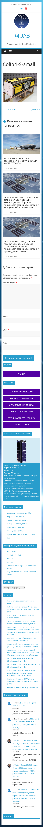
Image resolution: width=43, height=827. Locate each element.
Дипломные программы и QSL (19, 513)
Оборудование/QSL (15, 531)
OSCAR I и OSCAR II (14, 555)
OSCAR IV (10, 562)
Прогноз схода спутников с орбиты (21, 534)
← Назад (11, 109)
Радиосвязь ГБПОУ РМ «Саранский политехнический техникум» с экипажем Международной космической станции (23, 652)
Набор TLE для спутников (17, 524)
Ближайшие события (15, 527)
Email (6, 330)
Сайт (5, 343)
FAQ (9, 538)
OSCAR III (10, 558)
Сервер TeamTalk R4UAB (17, 516)
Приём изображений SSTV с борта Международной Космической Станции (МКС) (22, 681)
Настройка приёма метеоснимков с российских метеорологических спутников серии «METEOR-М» (21, 672)
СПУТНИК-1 (12, 551)
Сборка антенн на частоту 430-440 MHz (23, 687)
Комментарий (10, 282)
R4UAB (21, 35)
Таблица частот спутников (17, 520)
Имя (5, 316)
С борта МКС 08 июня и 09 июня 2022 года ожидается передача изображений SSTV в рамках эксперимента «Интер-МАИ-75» (25, 771)
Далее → (35, 109)
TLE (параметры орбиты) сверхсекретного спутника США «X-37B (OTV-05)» (20, 161)
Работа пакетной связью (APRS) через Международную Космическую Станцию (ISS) (23, 609)
